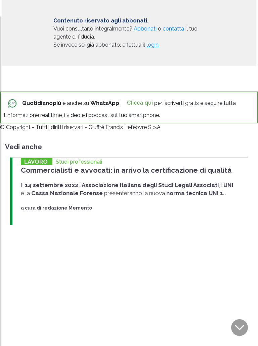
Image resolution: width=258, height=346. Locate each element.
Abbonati (145, 28)
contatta (173, 28)
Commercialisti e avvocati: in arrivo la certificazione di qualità (126, 170)
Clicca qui (140, 103)
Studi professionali (79, 162)
